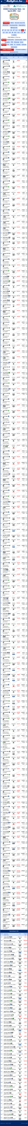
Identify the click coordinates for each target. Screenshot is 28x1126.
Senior (21, 42)
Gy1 (5, 30)
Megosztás (14, 28)
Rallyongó (16, 42)
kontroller (24, 44)
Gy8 (7, 32)
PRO (12, 42)
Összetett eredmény (21, 49)
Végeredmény (22, 25)
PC (15, 44)
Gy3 (11, 30)
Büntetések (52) (14, 52)
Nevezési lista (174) (20, 23)
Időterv (12, 23)
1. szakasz (14, 35)
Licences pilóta (18, 40)
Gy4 (16, 30)
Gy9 (10, 32)
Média (24, 40)
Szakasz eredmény (7, 49)
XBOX (11, 44)
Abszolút (4, 40)
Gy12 (22, 32)
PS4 (8, 44)
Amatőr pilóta (10, 40)
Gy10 (15, 32)
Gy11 (18, 32)
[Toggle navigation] (1, 1)
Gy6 (23, 30)
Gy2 (8, 30)
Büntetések (5, 25)
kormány (19, 44)
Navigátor (7, 42)
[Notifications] (27, 1)
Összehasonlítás (13, 25)
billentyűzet (14, 47)
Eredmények (6, 23)
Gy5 (20, 30)
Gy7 (4, 32)
